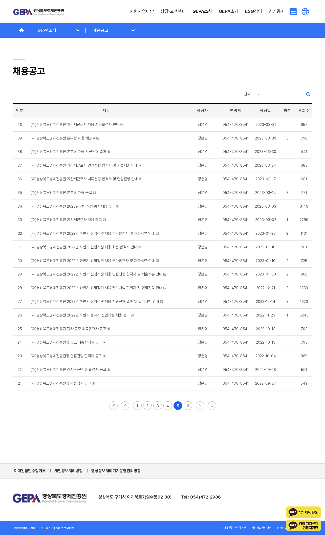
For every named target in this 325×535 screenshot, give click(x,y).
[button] (113, 404)
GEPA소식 (47, 30)
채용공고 (100, 30)
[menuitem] (141, 11)
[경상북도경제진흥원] (39, 11)
